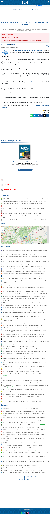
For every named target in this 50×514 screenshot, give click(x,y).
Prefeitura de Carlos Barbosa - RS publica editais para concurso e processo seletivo (24, 456)
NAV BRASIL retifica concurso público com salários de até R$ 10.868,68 (21, 408)
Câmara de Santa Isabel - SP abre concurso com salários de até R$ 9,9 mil (22, 213)
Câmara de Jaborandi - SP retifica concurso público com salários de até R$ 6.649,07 (24, 273)
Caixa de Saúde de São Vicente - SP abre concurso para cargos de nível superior (23, 366)
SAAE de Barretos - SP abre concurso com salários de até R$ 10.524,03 (21, 316)
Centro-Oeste (34, 476)
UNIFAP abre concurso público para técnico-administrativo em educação (22, 468)
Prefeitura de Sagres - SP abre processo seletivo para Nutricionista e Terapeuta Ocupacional (23, 299)
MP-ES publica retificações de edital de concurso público (20, 450)
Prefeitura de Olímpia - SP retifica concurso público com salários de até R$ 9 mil (23, 374)
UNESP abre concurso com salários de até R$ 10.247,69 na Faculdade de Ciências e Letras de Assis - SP (24, 331)
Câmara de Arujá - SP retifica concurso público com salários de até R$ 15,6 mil (23, 211)
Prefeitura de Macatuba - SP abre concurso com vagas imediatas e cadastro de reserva (25, 339)
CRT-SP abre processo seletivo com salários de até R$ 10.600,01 (19, 285)
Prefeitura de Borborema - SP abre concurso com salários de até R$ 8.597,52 (22, 325)
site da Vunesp (31, 82)
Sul (27, 476)
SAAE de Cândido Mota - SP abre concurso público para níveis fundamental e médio (24, 327)
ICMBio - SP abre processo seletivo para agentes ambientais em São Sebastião (23, 203)
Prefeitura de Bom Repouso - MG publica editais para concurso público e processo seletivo (24, 216)
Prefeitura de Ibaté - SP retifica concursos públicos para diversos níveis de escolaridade (25, 323)
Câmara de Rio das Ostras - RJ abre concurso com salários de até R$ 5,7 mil (22, 427)
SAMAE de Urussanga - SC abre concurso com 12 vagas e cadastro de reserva (23, 459)
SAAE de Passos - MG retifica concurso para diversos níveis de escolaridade (22, 445)
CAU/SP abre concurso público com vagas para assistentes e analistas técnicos (23, 389)
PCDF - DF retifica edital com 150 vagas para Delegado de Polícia (19, 465)
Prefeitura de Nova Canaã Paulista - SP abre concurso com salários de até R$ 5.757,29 (25, 271)
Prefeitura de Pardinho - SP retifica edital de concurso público (19, 346)
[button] (2, 2)
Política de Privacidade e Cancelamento (25, 509)
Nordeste (28, 479)
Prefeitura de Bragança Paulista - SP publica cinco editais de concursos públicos (23, 206)
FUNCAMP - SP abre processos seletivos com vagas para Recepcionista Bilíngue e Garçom (26, 302)
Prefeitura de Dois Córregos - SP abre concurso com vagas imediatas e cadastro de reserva (24, 363)
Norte (21, 479)
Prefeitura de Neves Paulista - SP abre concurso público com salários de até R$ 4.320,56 (25, 305)
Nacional (14, 476)
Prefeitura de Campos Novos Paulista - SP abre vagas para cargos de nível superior (24, 268)
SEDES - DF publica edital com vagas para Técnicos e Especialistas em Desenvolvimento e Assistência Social (26, 462)
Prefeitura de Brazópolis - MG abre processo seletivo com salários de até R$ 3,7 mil (24, 220)
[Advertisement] (25, 15)
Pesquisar (35, 9)
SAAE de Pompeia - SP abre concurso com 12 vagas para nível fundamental (22, 380)
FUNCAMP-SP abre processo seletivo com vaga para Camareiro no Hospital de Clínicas (25, 276)
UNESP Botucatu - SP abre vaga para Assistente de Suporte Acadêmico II (21, 307)
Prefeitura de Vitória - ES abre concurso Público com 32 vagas (19, 447)
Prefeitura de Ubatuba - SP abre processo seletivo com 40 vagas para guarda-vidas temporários (24, 288)
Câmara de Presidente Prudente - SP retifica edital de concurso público (24, 396)
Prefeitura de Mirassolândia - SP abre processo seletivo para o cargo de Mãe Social (24, 334)
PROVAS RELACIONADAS (10, 189)
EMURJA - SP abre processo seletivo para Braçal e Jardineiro (18, 264)
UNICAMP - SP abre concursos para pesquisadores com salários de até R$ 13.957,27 (24, 256)
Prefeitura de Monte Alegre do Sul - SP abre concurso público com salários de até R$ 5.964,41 (24, 281)
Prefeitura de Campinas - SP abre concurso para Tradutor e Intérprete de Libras (23, 394)
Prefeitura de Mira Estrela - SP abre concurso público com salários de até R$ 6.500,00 (25, 294)
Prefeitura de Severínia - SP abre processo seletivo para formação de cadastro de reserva (26, 261)
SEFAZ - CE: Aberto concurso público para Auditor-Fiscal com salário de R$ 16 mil (24, 472)
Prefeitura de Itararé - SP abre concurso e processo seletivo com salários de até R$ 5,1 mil (26, 356)
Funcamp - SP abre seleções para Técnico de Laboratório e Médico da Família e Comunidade (23, 313)
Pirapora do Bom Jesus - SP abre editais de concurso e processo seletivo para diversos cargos (25, 359)
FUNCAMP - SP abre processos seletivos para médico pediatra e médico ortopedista (24, 310)
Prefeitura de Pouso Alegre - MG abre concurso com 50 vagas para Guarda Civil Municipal (23, 439)
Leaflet (34, 243)
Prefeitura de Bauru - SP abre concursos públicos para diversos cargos (21, 391)
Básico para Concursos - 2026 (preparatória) (25, 162)
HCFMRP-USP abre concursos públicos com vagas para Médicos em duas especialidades (26, 341)
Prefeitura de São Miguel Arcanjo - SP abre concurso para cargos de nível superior (24, 344)
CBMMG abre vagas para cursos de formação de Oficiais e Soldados (20, 442)
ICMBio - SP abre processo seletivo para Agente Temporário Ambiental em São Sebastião (26, 199)
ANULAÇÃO (7, 185)
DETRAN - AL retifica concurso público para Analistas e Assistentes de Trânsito (23, 470)
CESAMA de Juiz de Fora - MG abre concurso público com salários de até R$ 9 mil (24, 429)
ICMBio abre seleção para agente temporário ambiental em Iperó (20, 254)
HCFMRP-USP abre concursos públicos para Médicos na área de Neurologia (22, 348)
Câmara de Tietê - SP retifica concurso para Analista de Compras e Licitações (23, 382)
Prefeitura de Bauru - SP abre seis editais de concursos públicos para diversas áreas (24, 351)
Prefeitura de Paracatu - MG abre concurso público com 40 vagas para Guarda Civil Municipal (24, 435)
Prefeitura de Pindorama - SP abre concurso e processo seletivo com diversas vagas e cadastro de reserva (25, 319)
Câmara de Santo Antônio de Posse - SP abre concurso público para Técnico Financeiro (25, 399)
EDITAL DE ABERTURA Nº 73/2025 (12, 180)
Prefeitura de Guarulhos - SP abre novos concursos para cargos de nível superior (24, 208)
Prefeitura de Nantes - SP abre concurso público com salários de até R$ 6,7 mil (23, 371)
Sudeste (21, 476)
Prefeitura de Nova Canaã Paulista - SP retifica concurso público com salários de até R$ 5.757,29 (25, 386)
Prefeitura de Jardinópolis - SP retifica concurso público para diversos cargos (23, 378)
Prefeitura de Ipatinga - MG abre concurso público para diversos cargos (21, 432)
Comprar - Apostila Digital (25, 169)
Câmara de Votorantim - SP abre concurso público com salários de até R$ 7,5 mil (23, 401)
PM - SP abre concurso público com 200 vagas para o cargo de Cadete (21, 259)
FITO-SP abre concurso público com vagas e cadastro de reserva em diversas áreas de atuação (25, 251)
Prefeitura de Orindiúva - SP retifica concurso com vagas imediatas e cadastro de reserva (26, 369)
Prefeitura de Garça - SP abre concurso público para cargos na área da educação (24, 291)
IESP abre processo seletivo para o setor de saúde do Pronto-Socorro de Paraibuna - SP (25, 201)
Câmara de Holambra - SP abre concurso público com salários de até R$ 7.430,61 (24, 296)
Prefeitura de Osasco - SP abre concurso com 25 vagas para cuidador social (22, 278)
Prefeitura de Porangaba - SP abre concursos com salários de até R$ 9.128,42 (23, 336)
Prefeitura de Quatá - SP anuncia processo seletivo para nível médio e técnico (23, 266)
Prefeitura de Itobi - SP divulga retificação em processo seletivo (19, 353)
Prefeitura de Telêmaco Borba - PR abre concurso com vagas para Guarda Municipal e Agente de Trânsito (25, 453)
